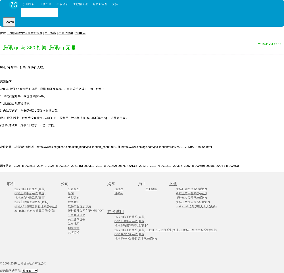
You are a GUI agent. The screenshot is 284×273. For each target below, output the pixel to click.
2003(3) (234, 165)
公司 (65, 183)
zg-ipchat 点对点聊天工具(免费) (34, 210)
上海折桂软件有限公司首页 (24, 33)
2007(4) (189, 165)
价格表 (118, 189)
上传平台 (45, 4)
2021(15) (77, 165)
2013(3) (133, 165)
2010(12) (166, 165)
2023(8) (53, 165)
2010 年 (80, 33)
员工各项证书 (76, 219)
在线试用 (115, 211)
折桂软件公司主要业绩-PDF (86, 210)
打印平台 (29, 4)
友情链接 (74, 232)
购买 (111, 183)
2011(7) (155, 165)
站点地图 (74, 223)
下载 (173, 183)
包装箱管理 (100, 4)
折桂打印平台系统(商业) (29, 189)
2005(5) (211, 165)
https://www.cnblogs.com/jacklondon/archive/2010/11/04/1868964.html (166, 146)
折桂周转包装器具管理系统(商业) (35, 206)
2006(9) (200, 165)
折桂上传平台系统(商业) (29, 193)
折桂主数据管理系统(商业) (31, 202)
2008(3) (178, 165)
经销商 (118, 193)
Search (9, 22)
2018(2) (112, 165)
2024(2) (42, 165)
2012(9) (144, 165)
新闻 (71, 193)
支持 (115, 4)
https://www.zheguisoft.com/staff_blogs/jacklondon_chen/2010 (76, 146)
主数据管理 (80, 4)
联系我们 (74, 202)
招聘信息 (74, 228)
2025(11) (30, 165)
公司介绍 (74, 189)
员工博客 (50, 33)
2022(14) (64, 165)
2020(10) (89, 165)
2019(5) (101, 165)
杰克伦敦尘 (66, 33)
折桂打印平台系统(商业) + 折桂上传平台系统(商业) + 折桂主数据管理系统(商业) (165, 229)
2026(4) (19, 165)
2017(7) (123, 165)
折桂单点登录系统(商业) (29, 197)
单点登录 (62, 4)
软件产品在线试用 (79, 206)
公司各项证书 (76, 215)
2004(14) (222, 165)
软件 (11, 183)
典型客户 (74, 197)
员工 (142, 183)
